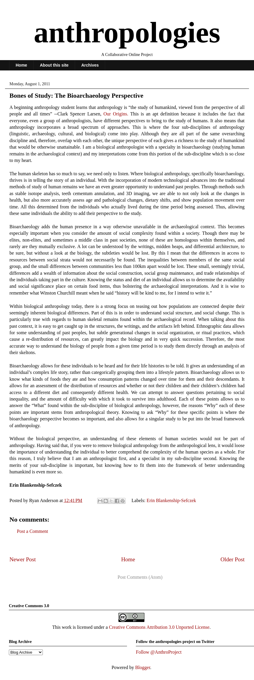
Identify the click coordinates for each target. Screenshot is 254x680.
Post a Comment (32, 531)
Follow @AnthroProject (159, 652)
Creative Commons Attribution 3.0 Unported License (159, 627)
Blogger (142, 667)
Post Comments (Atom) (140, 577)
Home (21, 65)
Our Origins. (115, 113)
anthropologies (127, 32)
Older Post (232, 559)
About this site (54, 65)
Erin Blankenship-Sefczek (171, 500)
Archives (90, 65)
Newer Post (22, 559)
